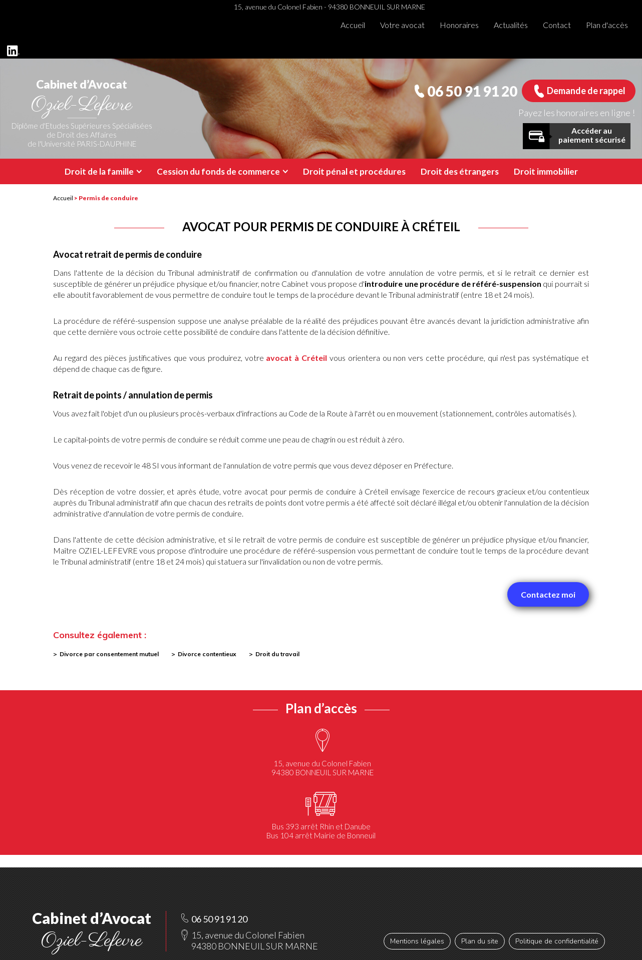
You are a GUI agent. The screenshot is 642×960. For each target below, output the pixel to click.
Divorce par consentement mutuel (109, 654)
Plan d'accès (607, 25)
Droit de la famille (99, 171)
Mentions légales (417, 941)
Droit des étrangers (460, 171)
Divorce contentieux (207, 654)
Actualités (511, 25)
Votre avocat (402, 25)
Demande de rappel (586, 90)
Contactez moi (548, 594)
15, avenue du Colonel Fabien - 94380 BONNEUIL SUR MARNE (329, 7)
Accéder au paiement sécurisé (591, 135)
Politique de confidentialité (556, 941)
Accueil (353, 25)
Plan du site (479, 941)
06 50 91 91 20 (472, 91)
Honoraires (459, 25)
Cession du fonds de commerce (218, 171)
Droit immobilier (546, 171)
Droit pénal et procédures (354, 171)
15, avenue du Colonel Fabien (322, 768)
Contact (557, 25)
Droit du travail (277, 654)
